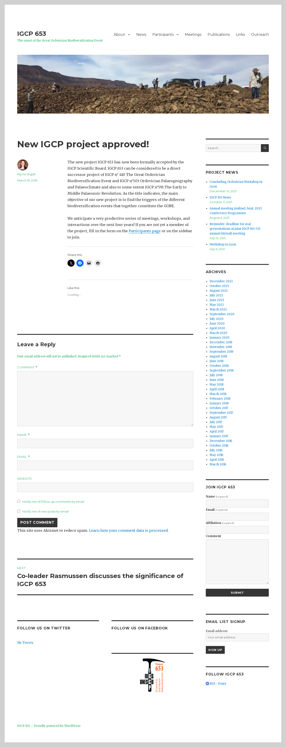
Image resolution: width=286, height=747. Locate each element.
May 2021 (217, 305)
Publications (219, 34)
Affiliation (220, 523)
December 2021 (221, 281)
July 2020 (216, 319)
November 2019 (221, 347)
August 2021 (218, 291)
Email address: (217, 631)
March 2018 (218, 394)
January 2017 (219, 436)
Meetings (193, 34)
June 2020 (217, 323)
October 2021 (219, 286)
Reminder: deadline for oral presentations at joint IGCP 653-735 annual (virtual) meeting (235, 228)
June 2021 (217, 300)
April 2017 (217, 431)
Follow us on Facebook (139, 628)
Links (240, 34)
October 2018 (219, 366)
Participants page (145, 231)
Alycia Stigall (26, 174)
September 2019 (221, 352)
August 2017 (218, 417)
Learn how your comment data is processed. (129, 530)
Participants (163, 34)
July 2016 (216, 450)
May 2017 (216, 427)
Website (24, 478)
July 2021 (216, 295)
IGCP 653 (31, 33)
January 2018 (219, 403)
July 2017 (216, 422)
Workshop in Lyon (223, 244)
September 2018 (221, 370)
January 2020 (219, 338)
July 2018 (216, 375)
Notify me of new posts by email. (46, 511)
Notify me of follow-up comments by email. (54, 501)
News (141, 34)
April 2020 (217, 328)
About (119, 34)
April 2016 (217, 460)
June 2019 (216, 361)
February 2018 (220, 399)
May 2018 (216, 384)
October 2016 (219, 445)
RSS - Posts (216, 684)
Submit (237, 592)
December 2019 (221, 342)
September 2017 (221, 413)
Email (23, 457)
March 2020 (218, 333)
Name (23, 435)
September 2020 (222, 314)
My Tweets (25, 643)
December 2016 (221, 441)
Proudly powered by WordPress (57, 726)
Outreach (260, 34)
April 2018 (217, 389)
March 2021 (218, 309)
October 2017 (219, 408)
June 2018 (217, 380)
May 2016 (216, 455)
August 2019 (218, 356)
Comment (27, 367)
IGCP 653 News (220, 197)
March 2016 (218, 464)
